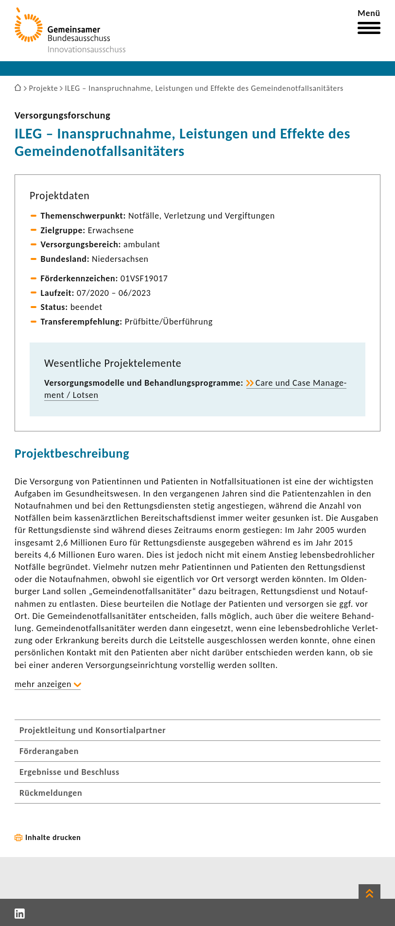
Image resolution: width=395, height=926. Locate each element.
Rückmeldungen (51, 793)
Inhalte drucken (53, 837)
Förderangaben (49, 751)
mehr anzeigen (43, 684)
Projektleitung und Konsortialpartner (92, 730)
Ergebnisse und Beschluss (69, 772)
